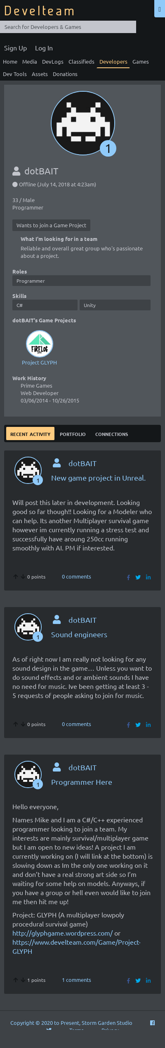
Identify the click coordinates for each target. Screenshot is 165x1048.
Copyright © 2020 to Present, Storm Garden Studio (71, 1022)
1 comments (76, 979)
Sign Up (15, 47)
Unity (90, 305)
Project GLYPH (39, 347)
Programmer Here (81, 781)
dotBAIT (82, 463)
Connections (111, 433)
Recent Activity (30, 433)
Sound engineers (79, 634)
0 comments (76, 576)
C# (19, 305)
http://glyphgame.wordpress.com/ (62, 933)
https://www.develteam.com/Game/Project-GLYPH (76, 946)
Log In (44, 47)
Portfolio (73, 433)
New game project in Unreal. (98, 477)
